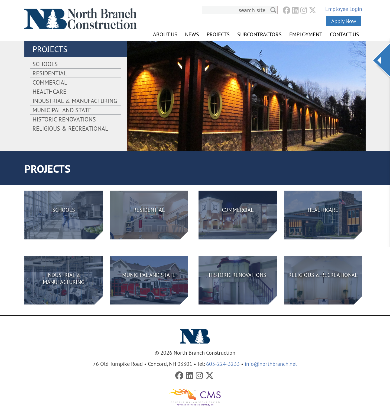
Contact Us (344, 34)
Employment (305, 34)
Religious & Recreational (70, 128)
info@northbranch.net (271, 363)
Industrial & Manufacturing (74, 100)
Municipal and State (61, 110)
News (192, 34)
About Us (165, 34)
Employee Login (343, 8)
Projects (218, 34)
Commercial (49, 82)
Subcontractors (259, 34)
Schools (45, 64)
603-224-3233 (223, 363)
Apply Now (343, 21)
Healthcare (49, 91)
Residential (49, 73)
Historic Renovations (64, 119)
